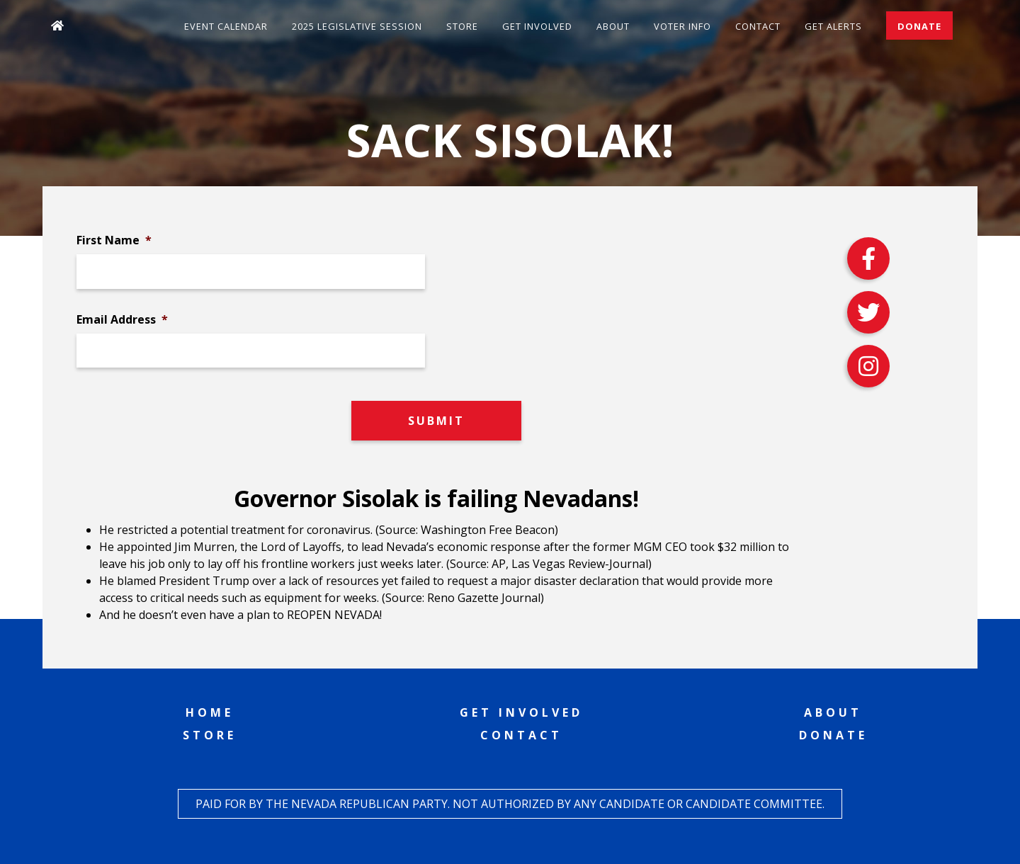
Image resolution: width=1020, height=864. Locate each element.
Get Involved (537, 26)
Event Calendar (226, 26)
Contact (758, 26)
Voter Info (682, 26)
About (613, 26)
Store (462, 26)
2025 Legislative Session (357, 26)
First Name (114, 240)
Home (210, 712)
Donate (919, 26)
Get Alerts (833, 26)
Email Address (122, 319)
